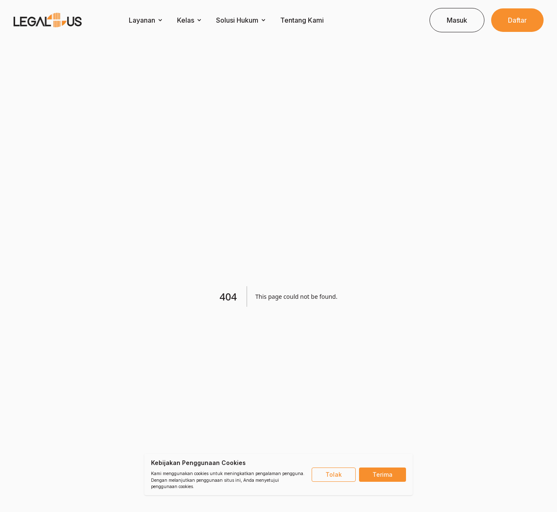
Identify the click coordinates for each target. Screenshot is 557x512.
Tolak (333, 474)
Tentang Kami (302, 20)
